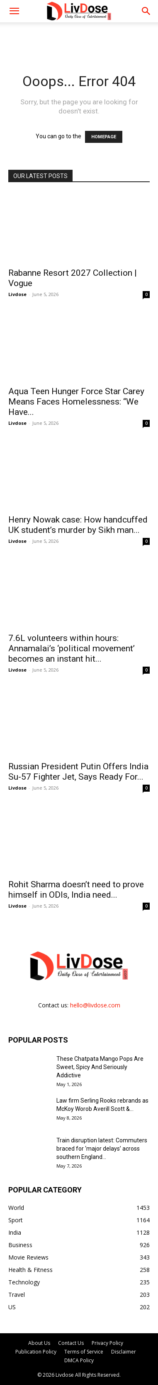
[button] (146, 11)
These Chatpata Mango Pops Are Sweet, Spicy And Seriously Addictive (99, 1067)
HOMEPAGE (103, 137)
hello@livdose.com (95, 1005)
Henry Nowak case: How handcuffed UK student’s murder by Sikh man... (78, 525)
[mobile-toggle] (14, 11)
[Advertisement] (79, 36)
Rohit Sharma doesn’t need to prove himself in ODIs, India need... (76, 889)
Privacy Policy (107, 1342)
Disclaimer (123, 1351)
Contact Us (71, 1342)
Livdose (17, 294)
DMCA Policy (79, 1360)
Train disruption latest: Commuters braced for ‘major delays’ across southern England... (101, 1148)
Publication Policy (35, 1351)
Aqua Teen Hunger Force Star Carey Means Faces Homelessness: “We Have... (76, 401)
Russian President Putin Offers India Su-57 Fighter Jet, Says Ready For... (78, 771)
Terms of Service (83, 1351)
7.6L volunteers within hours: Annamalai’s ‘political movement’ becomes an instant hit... (71, 648)
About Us (39, 1342)
